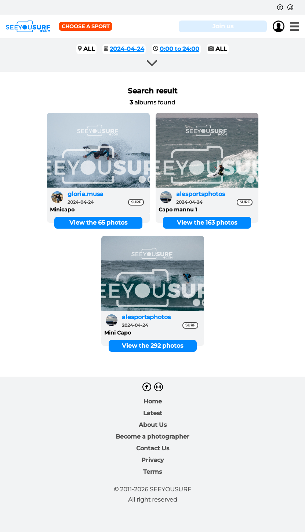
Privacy (152, 460)
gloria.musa (86, 194)
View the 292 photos (152, 345)
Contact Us (152, 448)
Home (153, 401)
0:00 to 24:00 (179, 48)
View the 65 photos (98, 222)
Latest (152, 413)
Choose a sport (85, 26)
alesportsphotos (200, 194)
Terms (152, 471)
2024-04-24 (127, 48)
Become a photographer (152, 436)
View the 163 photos (207, 222)
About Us (153, 424)
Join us (223, 26)
